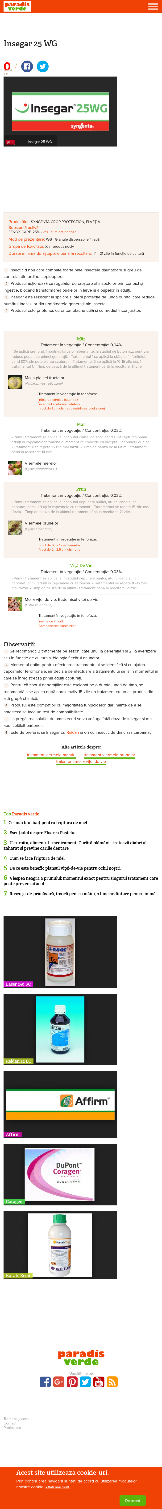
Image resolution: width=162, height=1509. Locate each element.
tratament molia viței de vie (81, 761)
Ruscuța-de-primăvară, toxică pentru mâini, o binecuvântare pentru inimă (82, 894)
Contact (10, 1423)
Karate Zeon (18, 1275)
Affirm (13, 1134)
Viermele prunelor (41, 526)
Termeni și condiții (18, 1418)
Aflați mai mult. (57, 1487)
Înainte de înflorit (50, 621)
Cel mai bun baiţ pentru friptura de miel (47, 823)
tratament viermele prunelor (109, 754)
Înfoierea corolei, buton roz (58, 400)
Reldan (72, 732)
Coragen (14, 1201)
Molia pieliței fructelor (44, 380)
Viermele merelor (41, 466)
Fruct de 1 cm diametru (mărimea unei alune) (71, 408)
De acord (132, 1500)
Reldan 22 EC (18, 1061)
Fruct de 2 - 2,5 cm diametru (59, 550)
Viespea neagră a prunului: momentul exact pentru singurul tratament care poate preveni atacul (81, 881)
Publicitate (12, 1427)
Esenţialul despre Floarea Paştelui (42, 833)
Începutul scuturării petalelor (59, 404)
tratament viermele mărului (51, 754)
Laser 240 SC (18, 984)
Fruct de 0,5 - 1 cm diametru (59, 545)
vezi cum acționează (59, 232)
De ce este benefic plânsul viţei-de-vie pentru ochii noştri (64, 868)
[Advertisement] (81, 25)
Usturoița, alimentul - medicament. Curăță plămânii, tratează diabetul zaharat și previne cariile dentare (75, 845)
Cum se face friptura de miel (37, 858)
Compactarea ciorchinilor (57, 626)
